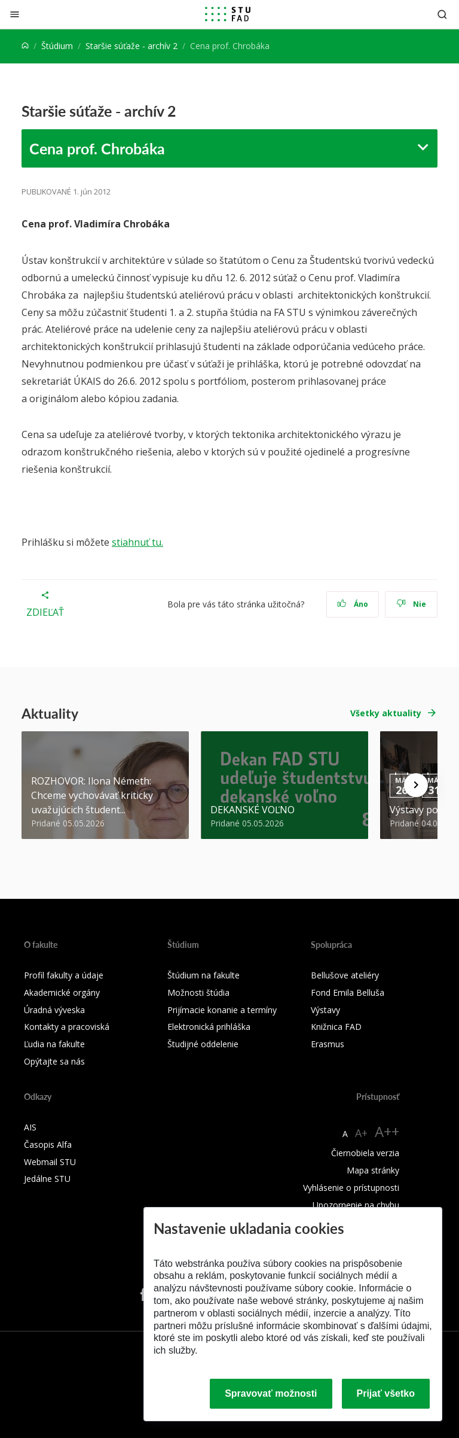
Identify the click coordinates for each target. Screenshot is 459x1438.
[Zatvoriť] (14, 14)
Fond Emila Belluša (347, 992)
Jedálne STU (47, 1178)
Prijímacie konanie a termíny (222, 1010)
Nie (411, 604)
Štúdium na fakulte (203, 975)
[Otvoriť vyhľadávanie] (442, 14)
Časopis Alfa (48, 1144)
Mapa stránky (373, 1170)
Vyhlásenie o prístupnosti (351, 1187)
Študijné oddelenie (202, 1044)
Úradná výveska (54, 1010)
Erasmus (327, 1044)
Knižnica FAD (336, 1026)
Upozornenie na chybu (356, 1205)
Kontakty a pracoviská (66, 1026)
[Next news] (416, 785)
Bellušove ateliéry (345, 975)
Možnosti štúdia (198, 992)
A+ (361, 1133)
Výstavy (325, 1010)
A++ (387, 1131)
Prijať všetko (386, 1393)
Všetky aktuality (385, 713)
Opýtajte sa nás (54, 1061)
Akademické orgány (62, 992)
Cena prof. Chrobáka (97, 148)
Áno (353, 604)
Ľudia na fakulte (54, 1044)
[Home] (25, 45)
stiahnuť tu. (137, 542)
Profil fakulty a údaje (63, 975)
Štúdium (57, 45)
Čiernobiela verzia (365, 1153)
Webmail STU (50, 1162)
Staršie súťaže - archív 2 (131, 45)
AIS (30, 1127)
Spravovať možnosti (271, 1393)
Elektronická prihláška (208, 1026)
